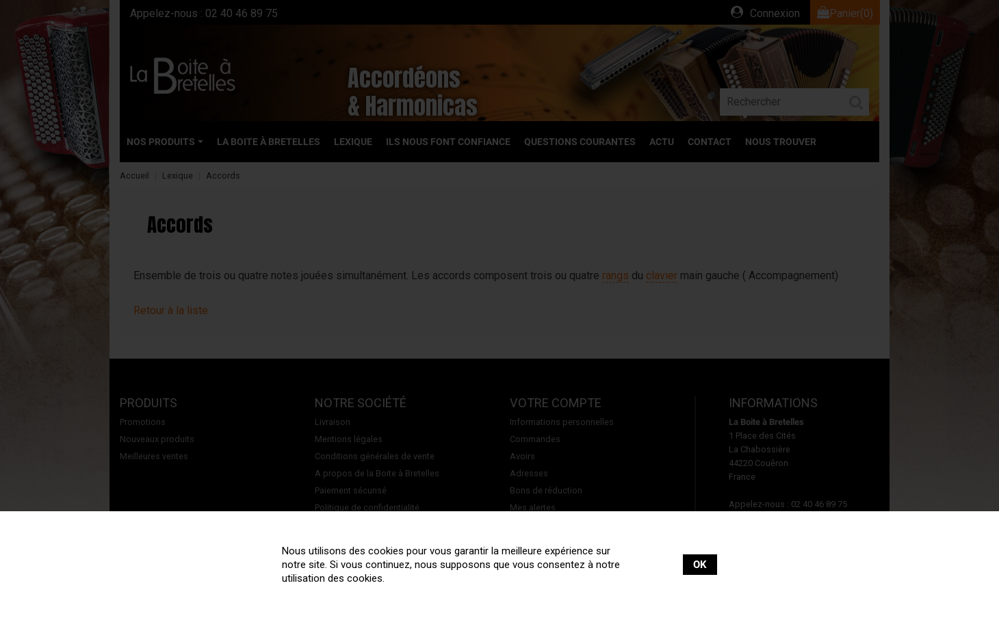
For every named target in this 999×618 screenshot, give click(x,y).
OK (700, 564)
